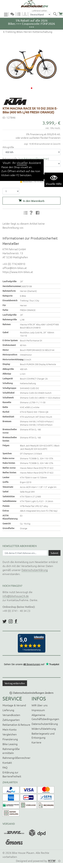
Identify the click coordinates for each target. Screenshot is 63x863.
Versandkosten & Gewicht (48, 143)
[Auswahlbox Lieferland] (40, 14)
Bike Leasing (10, 744)
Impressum (38, 710)
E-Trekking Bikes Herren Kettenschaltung (27, 31)
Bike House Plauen (23, 852)
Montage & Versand (14, 705)
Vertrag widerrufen (15, 683)
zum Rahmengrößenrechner (33, 158)
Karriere (36, 742)
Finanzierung (10, 739)
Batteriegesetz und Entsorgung (43, 735)
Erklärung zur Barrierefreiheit (12, 774)
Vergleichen (10, 734)
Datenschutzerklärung (35, 570)
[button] (31, 88)
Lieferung (8, 710)
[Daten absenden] (54, 553)
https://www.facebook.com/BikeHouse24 (16, 621)
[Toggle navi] (6, 14)
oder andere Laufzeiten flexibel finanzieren (38, 137)
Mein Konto (9, 729)
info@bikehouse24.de (16, 596)
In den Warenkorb (33, 200)
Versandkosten (11, 715)
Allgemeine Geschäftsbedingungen (45, 717)
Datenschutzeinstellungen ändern (33, 692)
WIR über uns (40, 705)
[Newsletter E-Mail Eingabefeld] (25, 553)
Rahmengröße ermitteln (11, 751)
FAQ (5, 767)
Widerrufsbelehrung (44, 728)
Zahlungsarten (11, 720)
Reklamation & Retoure (16, 724)
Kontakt (7, 762)
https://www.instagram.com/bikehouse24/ (11, 621)
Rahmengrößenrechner (16, 757)
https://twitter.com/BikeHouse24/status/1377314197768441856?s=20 (5, 621)
